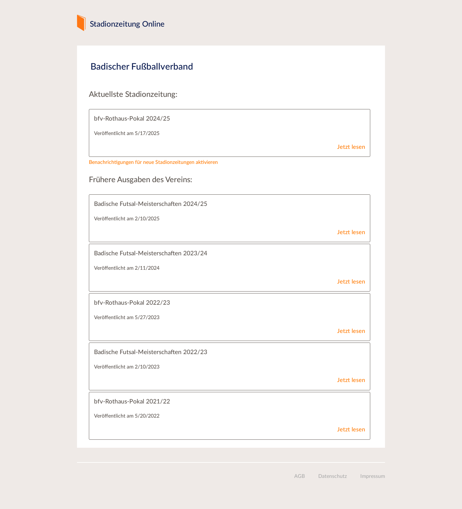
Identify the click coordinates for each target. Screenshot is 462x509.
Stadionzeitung (127, 24)
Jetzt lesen (351, 147)
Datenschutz (332, 476)
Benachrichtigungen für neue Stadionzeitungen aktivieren (153, 162)
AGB (299, 476)
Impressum (372, 476)
